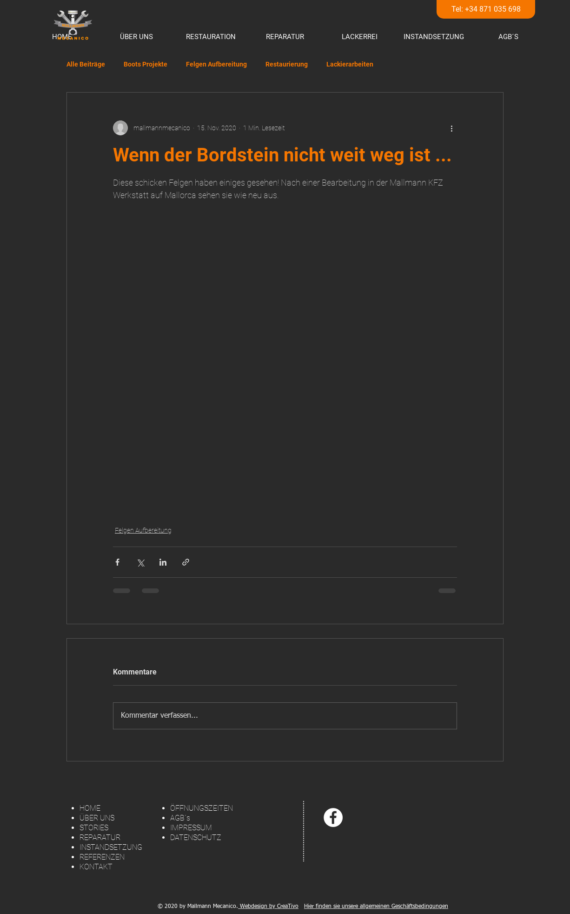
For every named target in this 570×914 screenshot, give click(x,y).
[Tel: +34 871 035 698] (486, 9)
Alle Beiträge (85, 64)
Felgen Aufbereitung (216, 64)
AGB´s (180, 818)
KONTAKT (96, 866)
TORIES (96, 827)
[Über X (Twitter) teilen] (140, 562)
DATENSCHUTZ (195, 837)
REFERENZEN (102, 857)
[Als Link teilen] (185, 562)
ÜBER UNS (97, 818)
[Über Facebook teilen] (117, 562)
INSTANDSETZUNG (111, 847)
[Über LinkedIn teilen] (163, 562)
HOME (90, 808)
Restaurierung (286, 64)
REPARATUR (100, 837)
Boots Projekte (145, 64)
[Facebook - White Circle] (333, 817)
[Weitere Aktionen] (451, 127)
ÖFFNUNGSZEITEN (201, 808)
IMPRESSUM (191, 827)
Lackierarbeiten (349, 64)
